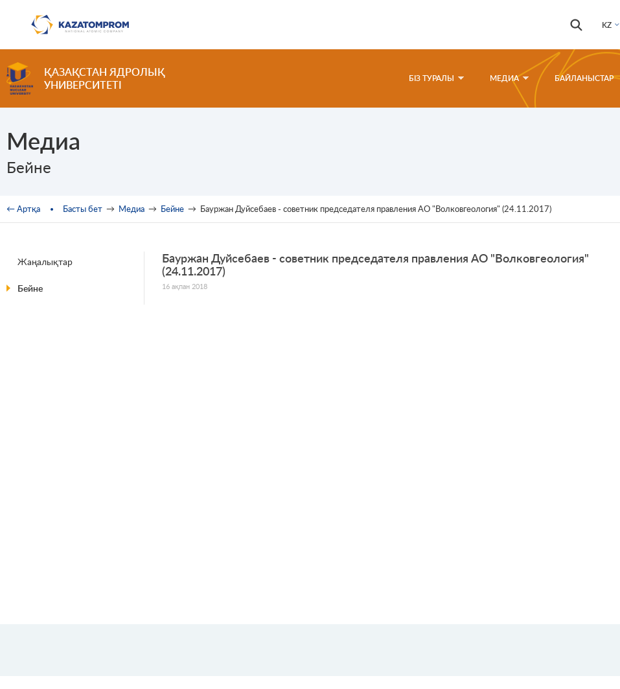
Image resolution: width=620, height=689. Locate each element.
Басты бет (82, 209)
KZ (607, 25)
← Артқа (23, 209)
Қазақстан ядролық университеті (104, 78)
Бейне (172, 209)
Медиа (509, 78)
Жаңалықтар (45, 261)
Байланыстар (584, 78)
